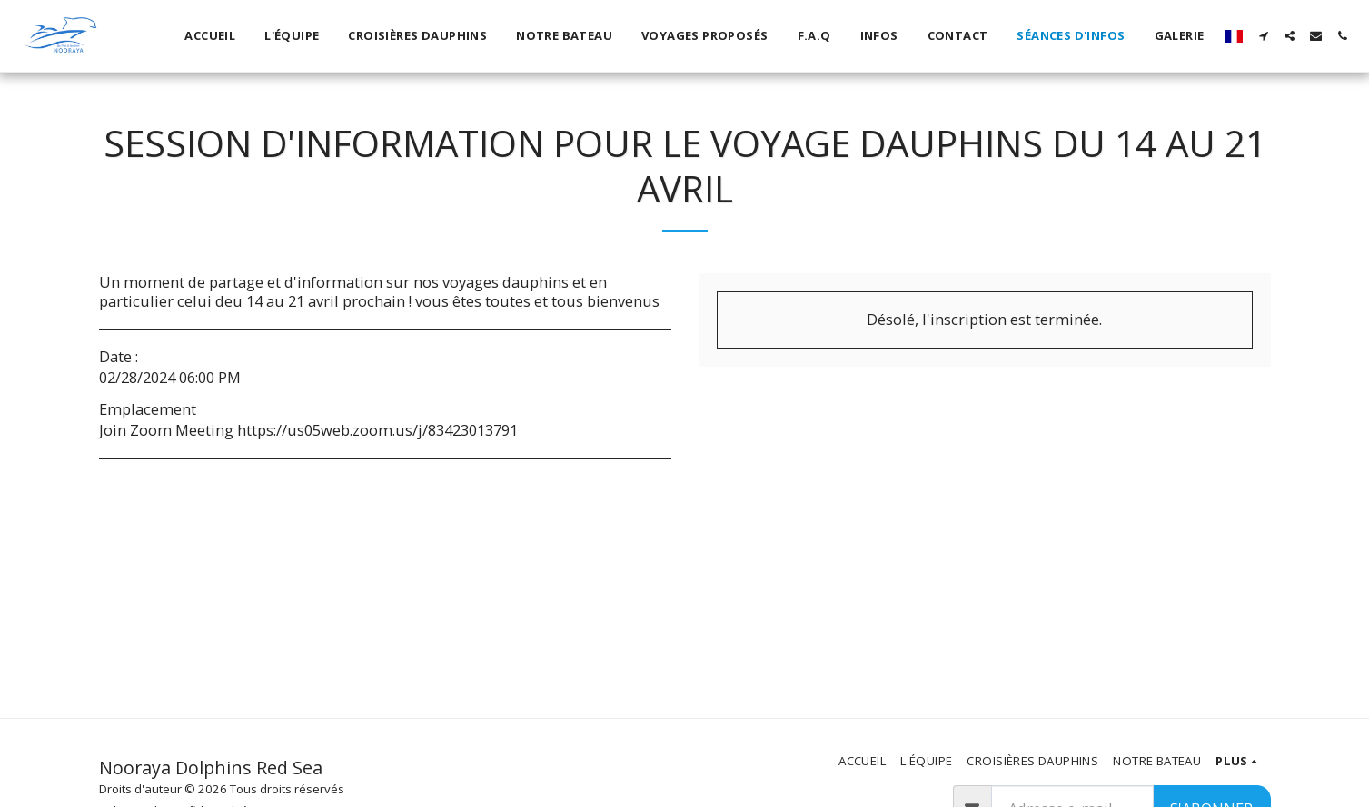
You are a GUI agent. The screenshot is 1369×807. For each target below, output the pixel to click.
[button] (1263, 36)
